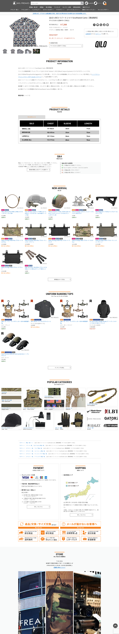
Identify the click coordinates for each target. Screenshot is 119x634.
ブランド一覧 (29, 445)
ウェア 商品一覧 (38, 448)
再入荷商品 (49, 7)
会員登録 (88, 34)
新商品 (41, 7)
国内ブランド (86, 7)
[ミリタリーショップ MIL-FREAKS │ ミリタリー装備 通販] (21, 3)
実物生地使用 (76, 7)
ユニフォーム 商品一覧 (40, 451)
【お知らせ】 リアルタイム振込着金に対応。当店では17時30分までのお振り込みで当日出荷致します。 (59, 13)
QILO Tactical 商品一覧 (39, 445)
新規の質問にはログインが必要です (38, 169)
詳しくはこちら (38, 506)
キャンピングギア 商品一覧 (41, 453)
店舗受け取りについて (59, 567)
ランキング (57, 7)
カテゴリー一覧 (29, 448)
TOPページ (22, 442)
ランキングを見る (59, 367)
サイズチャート (32, 117)
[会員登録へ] (89, 3)
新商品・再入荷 (33, 7)
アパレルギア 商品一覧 (40, 456)
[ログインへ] (98, 3)
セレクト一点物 (67, 7)
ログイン (98, 34)
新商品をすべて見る (59, 279)
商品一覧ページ (29, 442)
